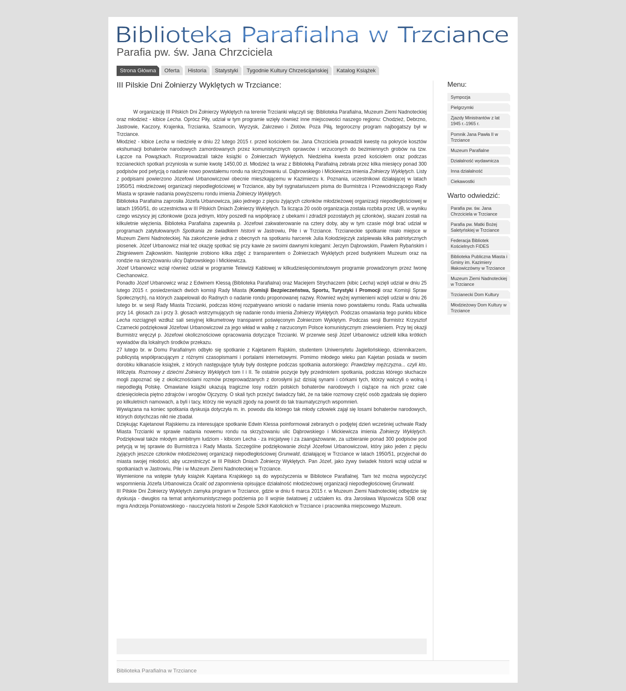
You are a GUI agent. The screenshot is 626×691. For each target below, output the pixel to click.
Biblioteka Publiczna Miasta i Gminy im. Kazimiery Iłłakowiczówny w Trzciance (479, 262)
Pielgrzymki (462, 107)
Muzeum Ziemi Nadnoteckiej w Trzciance (479, 281)
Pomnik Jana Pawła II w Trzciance (474, 137)
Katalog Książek (356, 70)
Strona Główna (138, 70)
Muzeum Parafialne (470, 150)
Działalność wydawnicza (475, 160)
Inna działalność (467, 171)
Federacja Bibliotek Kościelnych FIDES (470, 243)
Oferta (172, 70)
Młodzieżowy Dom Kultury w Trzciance (479, 307)
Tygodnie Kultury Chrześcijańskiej (287, 70)
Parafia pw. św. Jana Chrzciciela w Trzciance (474, 211)
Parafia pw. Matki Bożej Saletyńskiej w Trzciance (475, 227)
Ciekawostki (463, 181)
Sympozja (460, 97)
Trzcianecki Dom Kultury (475, 294)
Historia (197, 70)
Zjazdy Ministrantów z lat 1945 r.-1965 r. (475, 120)
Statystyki (226, 70)
